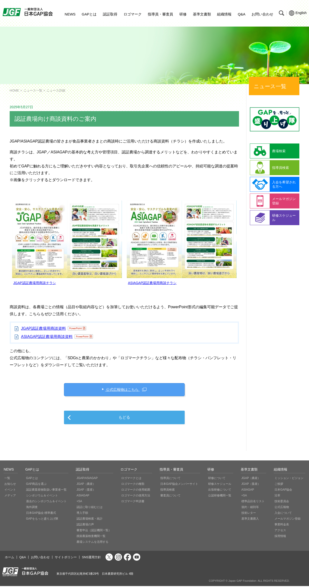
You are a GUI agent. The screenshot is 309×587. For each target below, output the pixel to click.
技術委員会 (281, 502)
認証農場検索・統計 (90, 519)
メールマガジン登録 (287, 519)
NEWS (70, 14)
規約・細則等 (250, 508)
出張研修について (219, 490)
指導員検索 (167, 490)
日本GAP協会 (283, 490)
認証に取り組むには (90, 508)
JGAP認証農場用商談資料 (43, 328)
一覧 (7, 479)
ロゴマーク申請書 (132, 502)
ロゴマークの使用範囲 (135, 490)
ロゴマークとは (131, 479)
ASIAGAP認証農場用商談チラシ (152, 283)
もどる (124, 418)
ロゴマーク (133, 14)
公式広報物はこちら (122, 390)
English (298, 13)
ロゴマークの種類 (132, 485)
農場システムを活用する (92, 542)
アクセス (280, 531)
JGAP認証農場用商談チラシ (34, 283)
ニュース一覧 (32, 90)
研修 (183, 14)
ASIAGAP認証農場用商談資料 (47, 337)
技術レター (248, 513)
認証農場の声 (85, 525)
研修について (216, 479)
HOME (14, 90)
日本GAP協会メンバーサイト (179, 485)
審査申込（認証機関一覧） (94, 531)
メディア (10, 496)
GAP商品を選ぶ (36, 485)
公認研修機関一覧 (219, 496)
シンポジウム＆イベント (42, 496)
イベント (10, 490)
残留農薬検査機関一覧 (91, 537)
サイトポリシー (66, 558)
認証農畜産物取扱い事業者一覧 (46, 490)
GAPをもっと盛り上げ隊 (42, 519)
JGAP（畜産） (86, 490)
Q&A (242, 14)
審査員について (170, 496)
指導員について (170, 479)
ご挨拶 (278, 485)
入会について (283, 513)
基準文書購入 (250, 519)
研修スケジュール (219, 485)
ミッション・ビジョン (288, 479)
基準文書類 (202, 14)
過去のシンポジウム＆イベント (46, 502)
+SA (79, 502)
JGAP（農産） (86, 485)
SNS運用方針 (91, 558)
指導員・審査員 (160, 14)
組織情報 (224, 14)
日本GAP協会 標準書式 (41, 513)
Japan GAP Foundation (242, 581)
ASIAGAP (83, 496)
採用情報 (280, 537)
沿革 (277, 496)
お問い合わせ (262, 14)
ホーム (9, 558)
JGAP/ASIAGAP (87, 479)
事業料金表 (281, 525)
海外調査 (32, 508)
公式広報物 (281, 508)
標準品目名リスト (253, 502)
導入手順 (82, 513)
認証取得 (110, 14)
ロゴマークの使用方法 (135, 496)
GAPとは (89, 14)
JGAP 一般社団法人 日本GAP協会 (28, 12)
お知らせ (10, 485)
